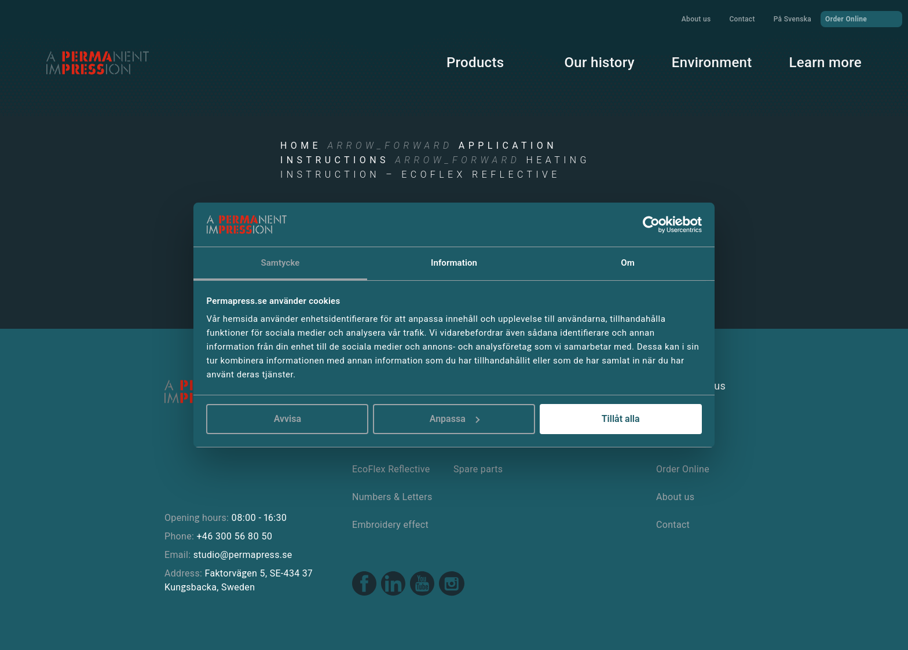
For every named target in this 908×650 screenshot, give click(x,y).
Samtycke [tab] (280, 263)
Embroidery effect (390, 524)
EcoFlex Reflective (391, 469)
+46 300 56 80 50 (234, 536)
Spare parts (478, 469)
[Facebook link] (364, 584)
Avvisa (287, 418)
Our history (599, 62)
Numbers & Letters (392, 496)
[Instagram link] (451, 585)
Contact (742, 19)
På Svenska (792, 19)
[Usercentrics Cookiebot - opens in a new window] (651, 224)
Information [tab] (454, 263)
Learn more (825, 62)
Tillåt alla (621, 418)
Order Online (861, 18)
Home (300, 145)
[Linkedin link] (393, 584)
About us (696, 19)
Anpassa (454, 418)
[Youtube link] (422, 584)
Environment (712, 62)
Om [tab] (628, 263)
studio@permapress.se (242, 554)
